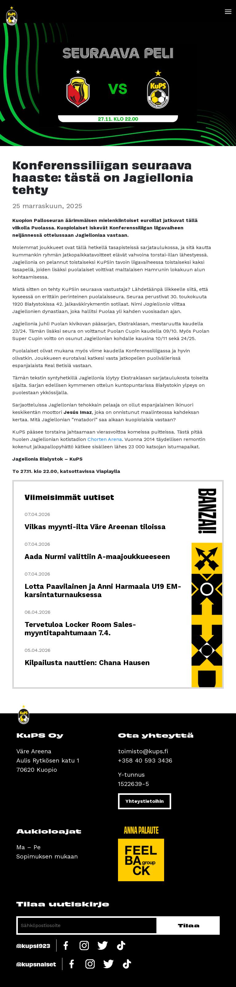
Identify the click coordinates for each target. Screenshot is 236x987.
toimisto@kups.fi (143, 751)
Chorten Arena (105, 439)
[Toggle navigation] (228, 11)
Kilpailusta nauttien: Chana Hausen (87, 663)
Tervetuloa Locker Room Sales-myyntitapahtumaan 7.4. (80, 628)
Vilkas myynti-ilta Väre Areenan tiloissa (95, 527)
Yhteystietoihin (144, 801)
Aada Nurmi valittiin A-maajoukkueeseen (97, 557)
